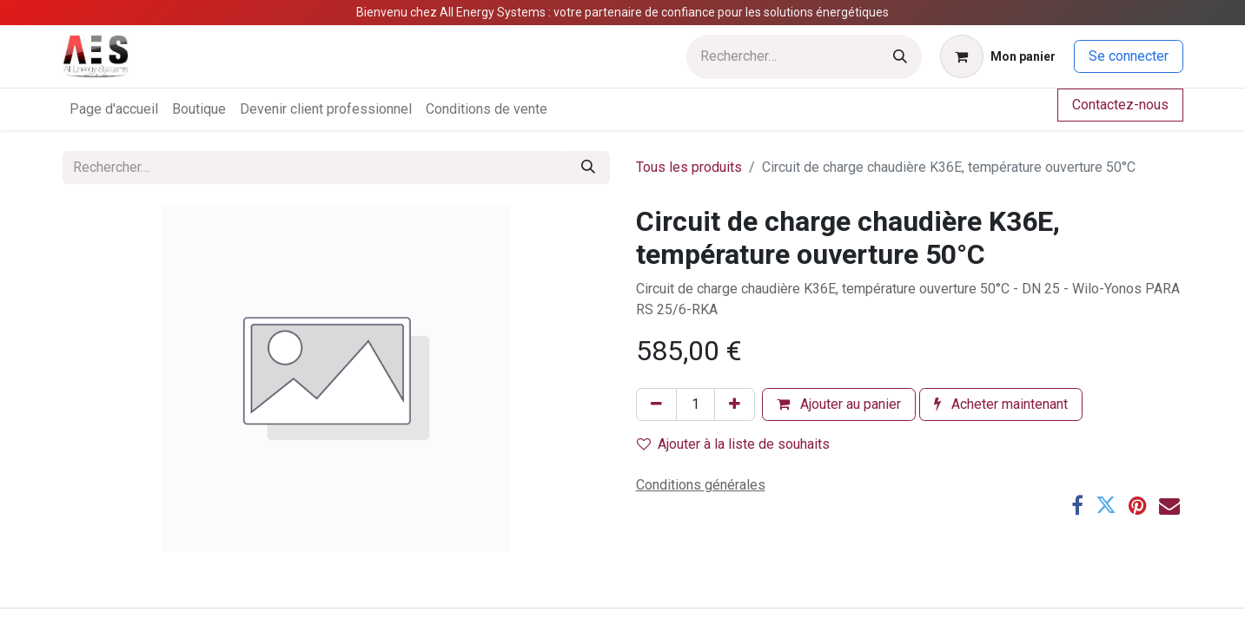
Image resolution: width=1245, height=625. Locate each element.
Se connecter (1129, 56)
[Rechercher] (900, 57)
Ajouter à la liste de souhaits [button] (733, 444)
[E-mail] (1169, 505)
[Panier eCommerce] (997, 56)
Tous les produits (689, 167)
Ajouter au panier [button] (839, 404)
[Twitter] (1106, 505)
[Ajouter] (734, 404)
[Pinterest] (1138, 505)
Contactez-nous (1120, 104)
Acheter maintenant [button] (1001, 404)
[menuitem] (114, 109)
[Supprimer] (656, 404)
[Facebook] (1077, 505)
